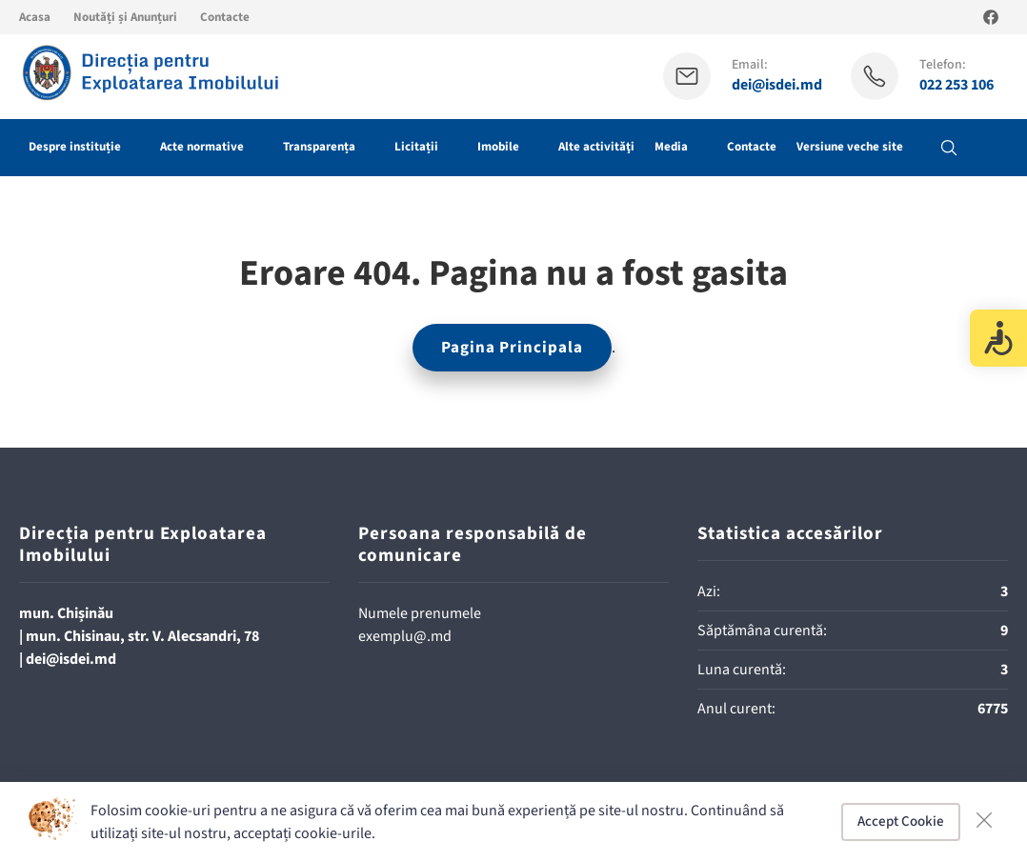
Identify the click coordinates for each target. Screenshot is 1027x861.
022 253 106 (956, 85)
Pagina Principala (512, 347)
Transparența (319, 146)
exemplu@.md (405, 636)
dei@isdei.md (777, 85)
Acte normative (202, 146)
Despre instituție (75, 146)
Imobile (498, 146)
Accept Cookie (900, 821)
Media (671, 146)
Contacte (225, 17)
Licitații (416, 146)
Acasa (34, 17)
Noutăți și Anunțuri (125, 17)
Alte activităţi (596, 146)
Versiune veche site (849, 146)
